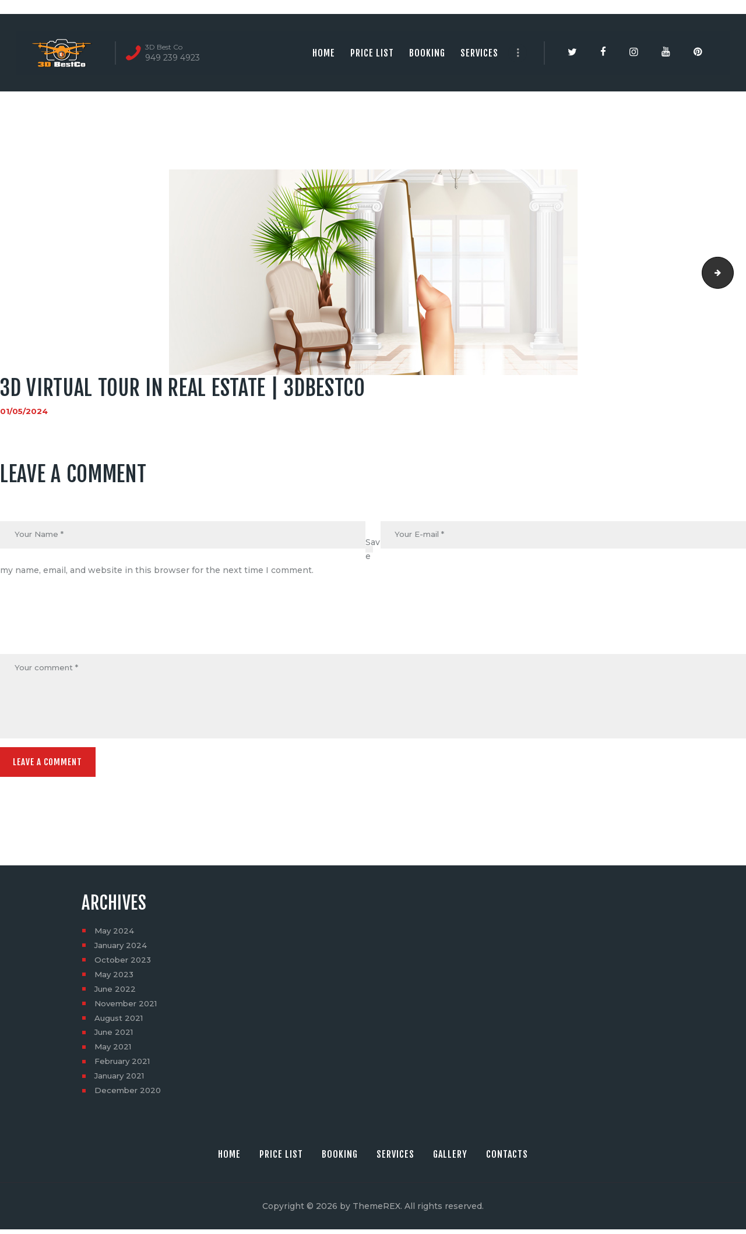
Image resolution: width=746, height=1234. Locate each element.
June (116, 993)
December (129, 1095)
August (120, 1022)
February (124, 1065)
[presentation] (88, 626)
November (127, 1007)
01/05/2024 (24, 411)
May (115, 934)
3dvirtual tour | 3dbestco (729, 272)
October (123, 964)
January (122, 949)
